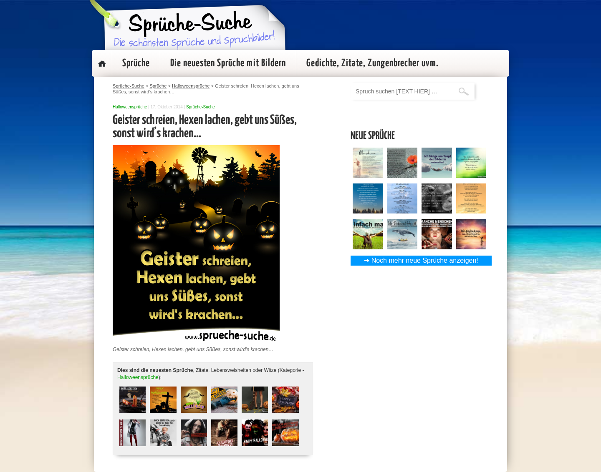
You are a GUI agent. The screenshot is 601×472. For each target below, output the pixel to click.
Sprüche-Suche (200, 107)
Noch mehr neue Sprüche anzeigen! (424, 260)
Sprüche (136, 63)
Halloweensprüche (130, 107)
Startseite (102, 63)
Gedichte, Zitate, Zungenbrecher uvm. (372, 63)
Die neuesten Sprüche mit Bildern (228, 63)
